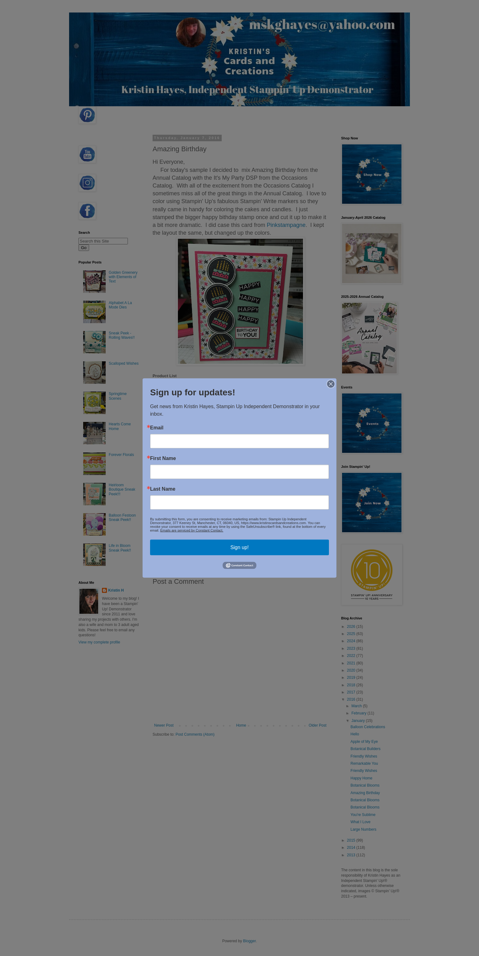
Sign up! (239, 547)
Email (157, 427)
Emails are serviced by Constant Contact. (191, 530)
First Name (163, 458)
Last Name (162, 488)
